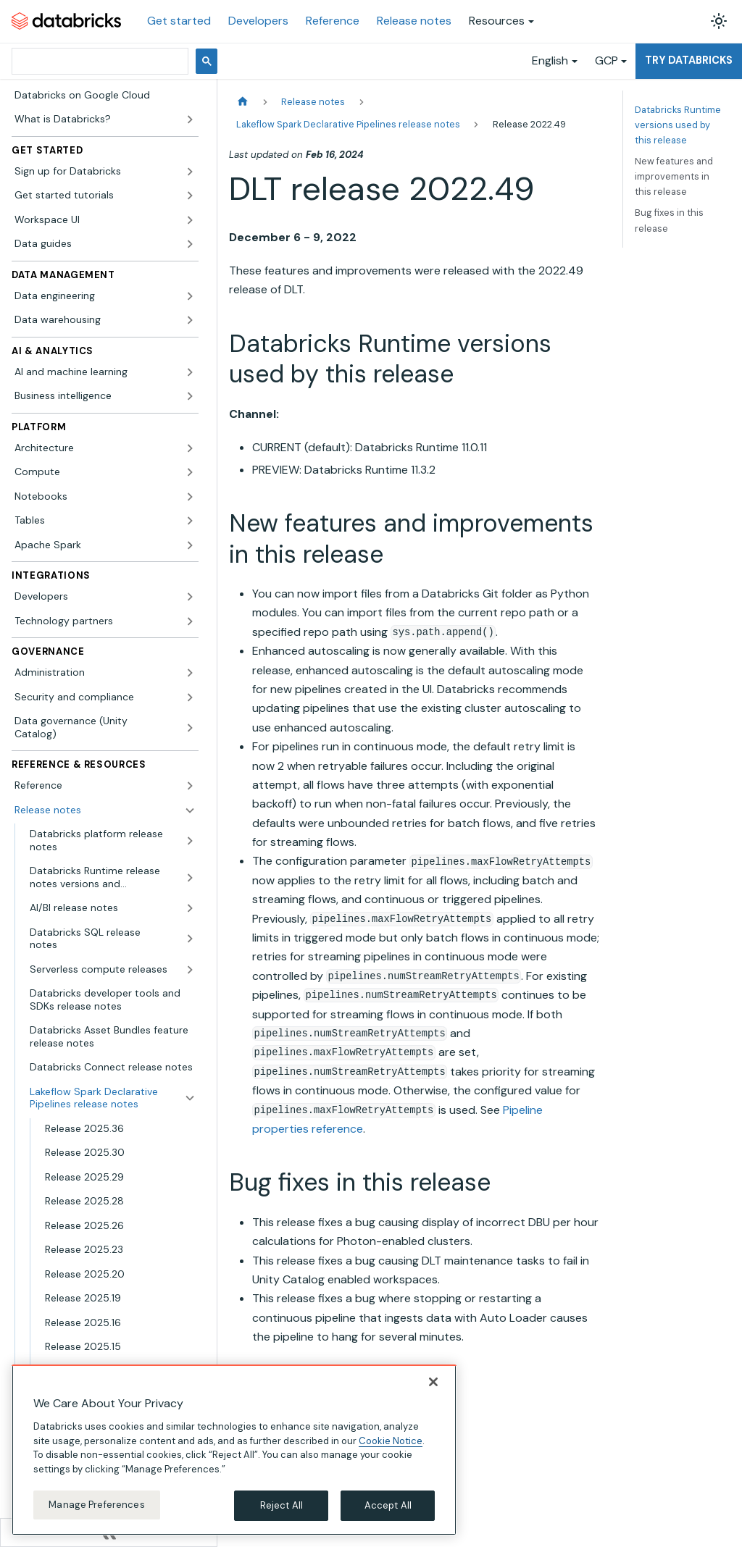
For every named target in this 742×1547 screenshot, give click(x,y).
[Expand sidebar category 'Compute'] (189, 472)
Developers (258, 20)
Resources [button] (497, 20)
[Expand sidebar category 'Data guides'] (189, 244)
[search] (98, 61)
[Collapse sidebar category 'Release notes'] (189, 810)
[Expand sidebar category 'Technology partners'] (189, 621)
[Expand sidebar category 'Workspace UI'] (189, 220)
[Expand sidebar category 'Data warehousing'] (189, 320)
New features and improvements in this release (674, 176)
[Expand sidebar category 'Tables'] (189, 521)
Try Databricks (689, 60)
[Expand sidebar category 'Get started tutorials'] (189, 195)
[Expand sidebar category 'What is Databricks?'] (189, 119)
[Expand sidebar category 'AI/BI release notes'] (189, 908)
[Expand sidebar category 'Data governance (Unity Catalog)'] (189, 727)
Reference (332, 20)
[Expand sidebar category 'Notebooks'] (189, 497)
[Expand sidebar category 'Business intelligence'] (189, 396)
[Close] (433, 1382)
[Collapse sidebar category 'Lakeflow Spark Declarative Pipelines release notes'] (189, 1098)
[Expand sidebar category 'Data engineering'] (189, 296)
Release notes (414, 20)
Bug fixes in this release (669, 220)
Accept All (388, 1505)
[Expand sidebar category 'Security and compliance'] (189, 697)
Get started (179, 20)
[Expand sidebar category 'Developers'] (189, 597)
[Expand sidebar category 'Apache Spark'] (189, 545)
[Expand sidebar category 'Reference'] (189, 786)
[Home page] (243, 102)
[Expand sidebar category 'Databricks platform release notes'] (189, 840)
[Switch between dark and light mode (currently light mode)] (718, 21)
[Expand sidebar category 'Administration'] (189, 673)
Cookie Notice (390, 1441)
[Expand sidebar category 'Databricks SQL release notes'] (189, 939)
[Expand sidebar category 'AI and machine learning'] (189, 372)
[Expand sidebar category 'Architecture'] (189, 448)
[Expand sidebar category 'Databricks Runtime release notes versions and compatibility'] (189, 877)
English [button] (550, 60)
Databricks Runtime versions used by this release (678, 125)
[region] (234, 1449)
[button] (105, 172)
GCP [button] (606, 60)
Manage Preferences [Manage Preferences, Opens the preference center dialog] (96, 1504)
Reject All (281, 1505)
